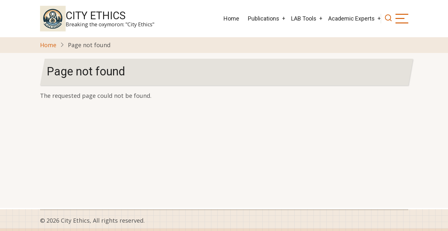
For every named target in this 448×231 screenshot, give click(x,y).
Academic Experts (351, 18)
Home (231, 18)
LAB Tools (303, 18)
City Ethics (96, 16)
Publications (263, 18)
